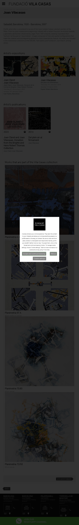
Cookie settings (39, 248)
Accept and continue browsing (34, 243)
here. (48, 239)
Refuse (53, 243)
